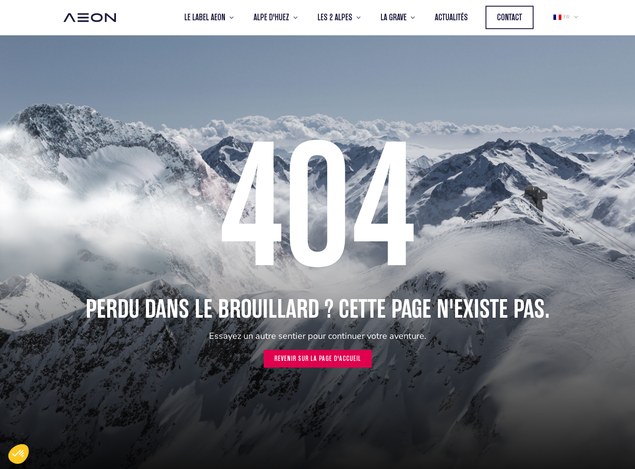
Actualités (451, 17)
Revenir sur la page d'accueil (317, 358)
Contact (509, 17)
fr (561, 17)
